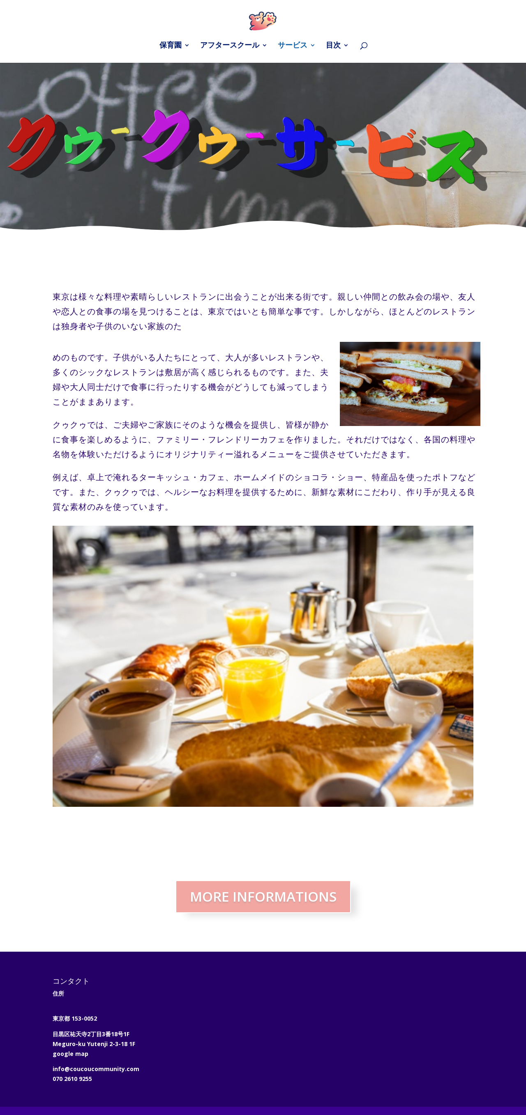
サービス (292, 46)
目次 (333, 46)
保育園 (170, 46)
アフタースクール (229, 46)
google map (70, 1054)
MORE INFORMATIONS (263, 896)
